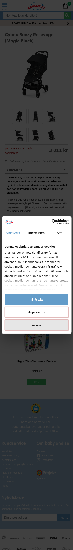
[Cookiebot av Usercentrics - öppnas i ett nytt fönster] (52, 221)
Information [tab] (36, 232)
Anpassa (36, 312)
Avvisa (36, 324)
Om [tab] (59, 232)
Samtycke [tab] (13, 232)
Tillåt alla (36, 299)
